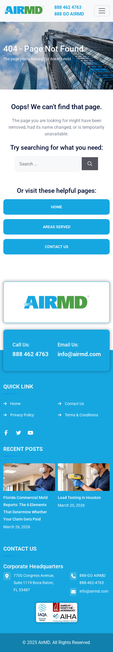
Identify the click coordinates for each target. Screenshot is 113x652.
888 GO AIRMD (69, 14)
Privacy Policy (18, 415)
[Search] (90, 163)
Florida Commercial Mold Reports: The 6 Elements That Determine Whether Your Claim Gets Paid (25, 508)
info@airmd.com (79, 354)
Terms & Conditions (78, 415)
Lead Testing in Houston (79, 497)
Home (56, 207)
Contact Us (56, 246)
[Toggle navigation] (102, 10)
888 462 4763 (67, 7)
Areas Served (56, 227)
